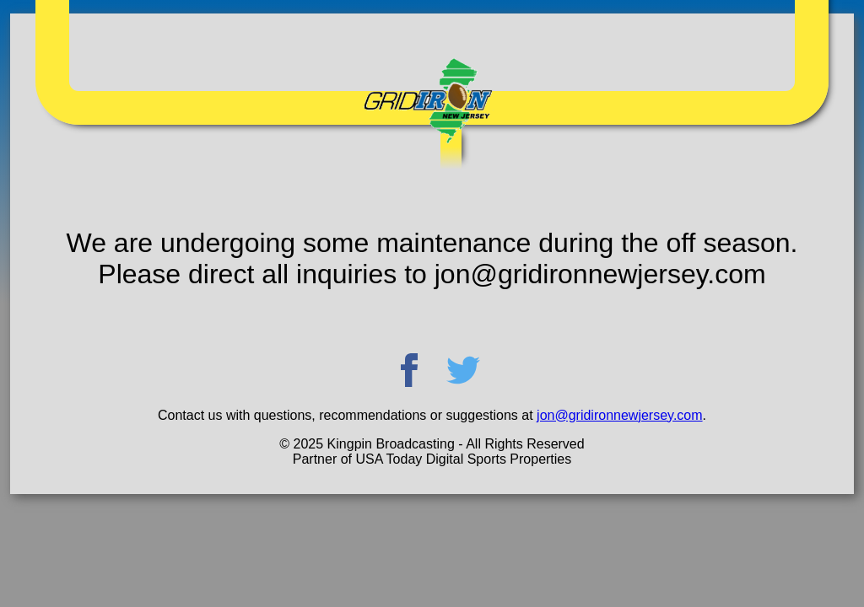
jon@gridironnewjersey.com (619, 415)
